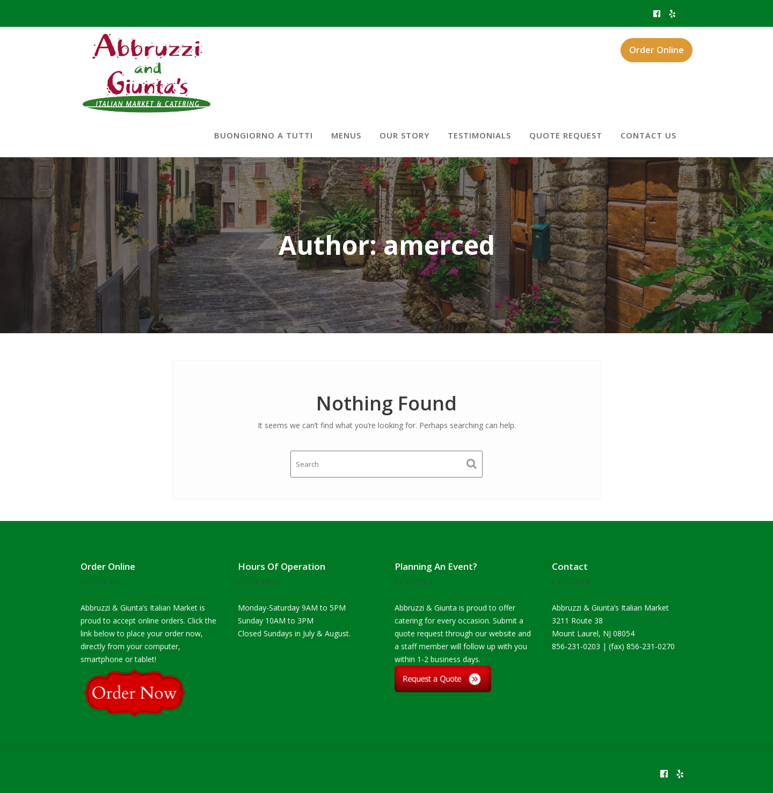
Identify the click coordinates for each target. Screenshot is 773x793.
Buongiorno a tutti (263, 135)
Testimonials (479, 135)
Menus (346, 135)
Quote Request (565, 135)
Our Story (404, 135)
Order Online (656, 50)
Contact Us (648, 135)
